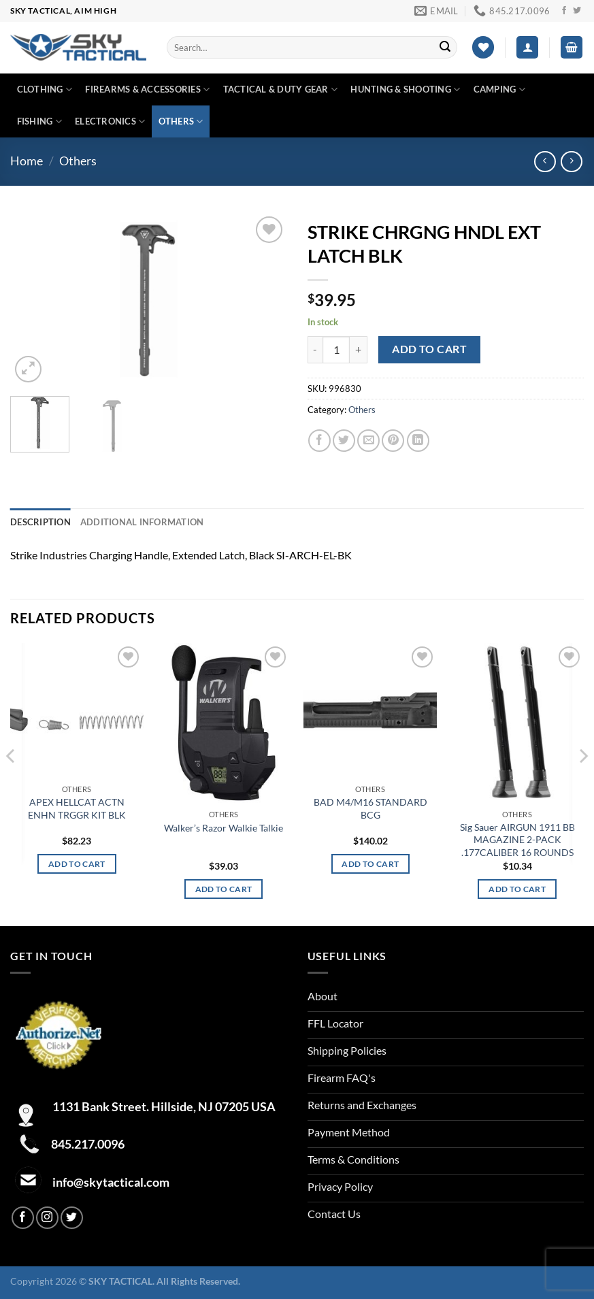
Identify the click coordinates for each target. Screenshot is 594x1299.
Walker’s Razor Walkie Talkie (223, 828)
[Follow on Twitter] (577, 11)
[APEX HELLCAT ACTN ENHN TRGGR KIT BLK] (77, 710)
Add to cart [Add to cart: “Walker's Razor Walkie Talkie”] (223, 889)
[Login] (527, 47)
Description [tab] (40, 521)
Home (26, 160)
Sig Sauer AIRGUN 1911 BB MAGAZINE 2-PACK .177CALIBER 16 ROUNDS (517, 839)
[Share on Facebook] (319, 440)
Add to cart (429, 349)
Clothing (45, 89)
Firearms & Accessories (147, 89)
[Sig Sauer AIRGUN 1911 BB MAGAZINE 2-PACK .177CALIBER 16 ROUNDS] (517, 723)
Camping (499, 89)
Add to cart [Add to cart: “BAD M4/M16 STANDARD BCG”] (370, 863)
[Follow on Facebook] (564, 11)
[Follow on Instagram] (47, 1217)
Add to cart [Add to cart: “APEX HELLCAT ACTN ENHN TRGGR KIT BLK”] (76, 863)
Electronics (110, 121)
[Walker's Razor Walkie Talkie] (224, 723)
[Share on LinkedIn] (418, 440)
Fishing (39, 121)
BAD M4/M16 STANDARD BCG (370, 808)
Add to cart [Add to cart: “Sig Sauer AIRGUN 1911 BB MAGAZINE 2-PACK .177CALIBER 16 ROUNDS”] (517, 889)
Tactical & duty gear (280, 89)
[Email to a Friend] (368, 440)
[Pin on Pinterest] (393, 440)
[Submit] (445, 47)
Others (181, 121)
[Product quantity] (336, 349)
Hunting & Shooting (405, 89)
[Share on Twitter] (344, 440)
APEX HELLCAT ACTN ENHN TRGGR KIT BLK (77, 808)
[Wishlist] (483, 47)
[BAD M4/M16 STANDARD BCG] (370, 710)
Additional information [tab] (142, 521)
